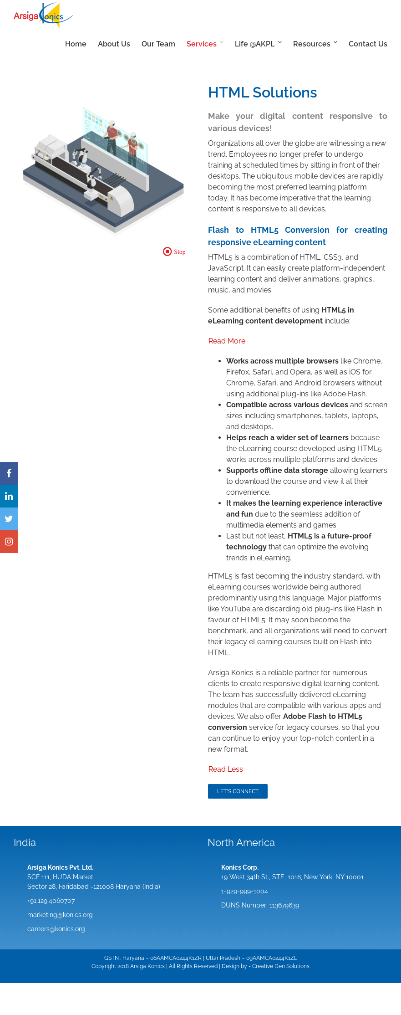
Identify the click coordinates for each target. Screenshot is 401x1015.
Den (279, 966)
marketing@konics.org (60, 914)
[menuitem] (81, 44)
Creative (262, 966)
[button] (177, 251)
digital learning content (340, 683)
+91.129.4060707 (51, 900)
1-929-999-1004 (244, 891)
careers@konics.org (56, 929)
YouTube (235, 609)
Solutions (298, 966)
